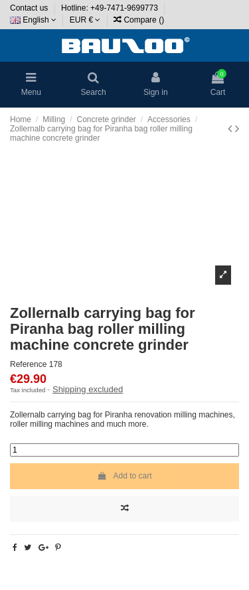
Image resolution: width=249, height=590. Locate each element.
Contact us (30, 8)
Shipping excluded (87, 389)
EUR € (85, 20)
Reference (28, 364)
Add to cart (124, 475)
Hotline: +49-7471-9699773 (110, 8)
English (33, 20)
